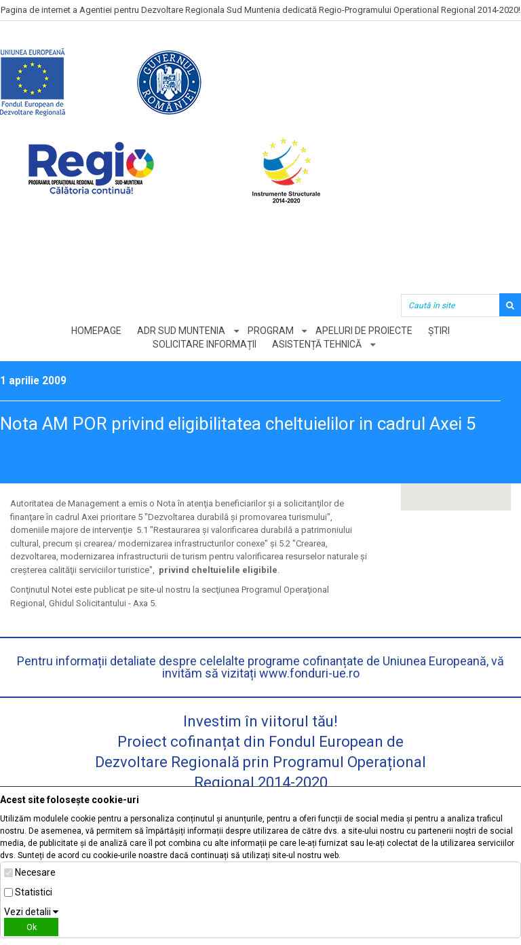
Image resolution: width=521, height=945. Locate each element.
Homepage (96, 330)
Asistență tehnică (317, 344)
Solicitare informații (204, 344)
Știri (439, 330)
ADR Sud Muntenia (181, 330)
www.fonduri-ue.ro (309, 673)
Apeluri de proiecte (364, 330)
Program (271, 330)
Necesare (35, 872)
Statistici (33, 892)
